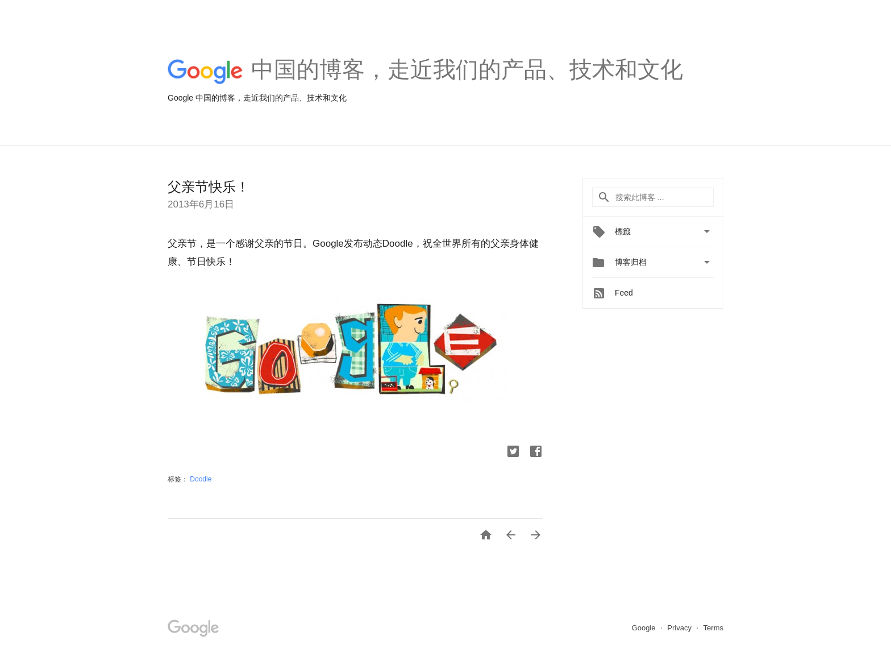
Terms (713, 628)
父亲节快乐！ (208, 186)
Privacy (680, 628)
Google (645, 628)
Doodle (200, 479)
